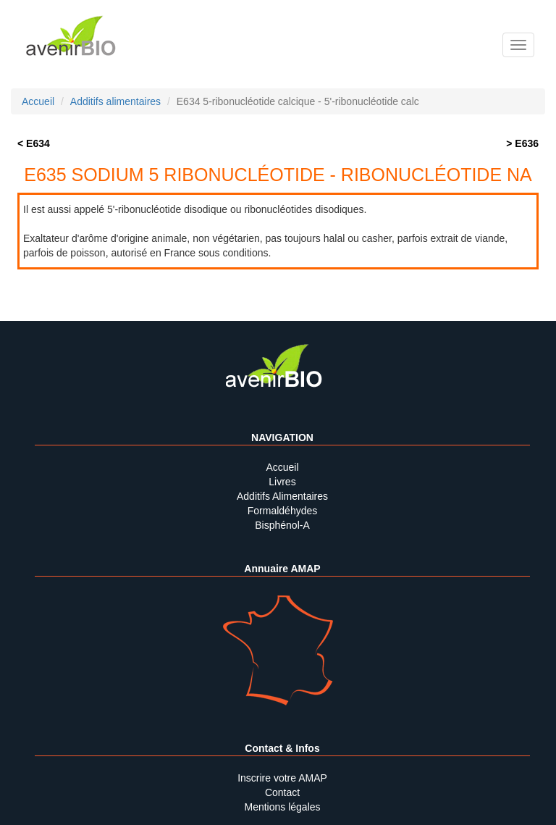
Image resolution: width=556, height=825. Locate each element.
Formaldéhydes (283, 510)
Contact (282, 792)
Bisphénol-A (282, 525)
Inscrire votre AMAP (282, 778)
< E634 (33, 143)
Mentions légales (282, 807)
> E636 (522, 143)
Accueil (282, 467)
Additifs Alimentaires (282, 496)
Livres (282, 481)
